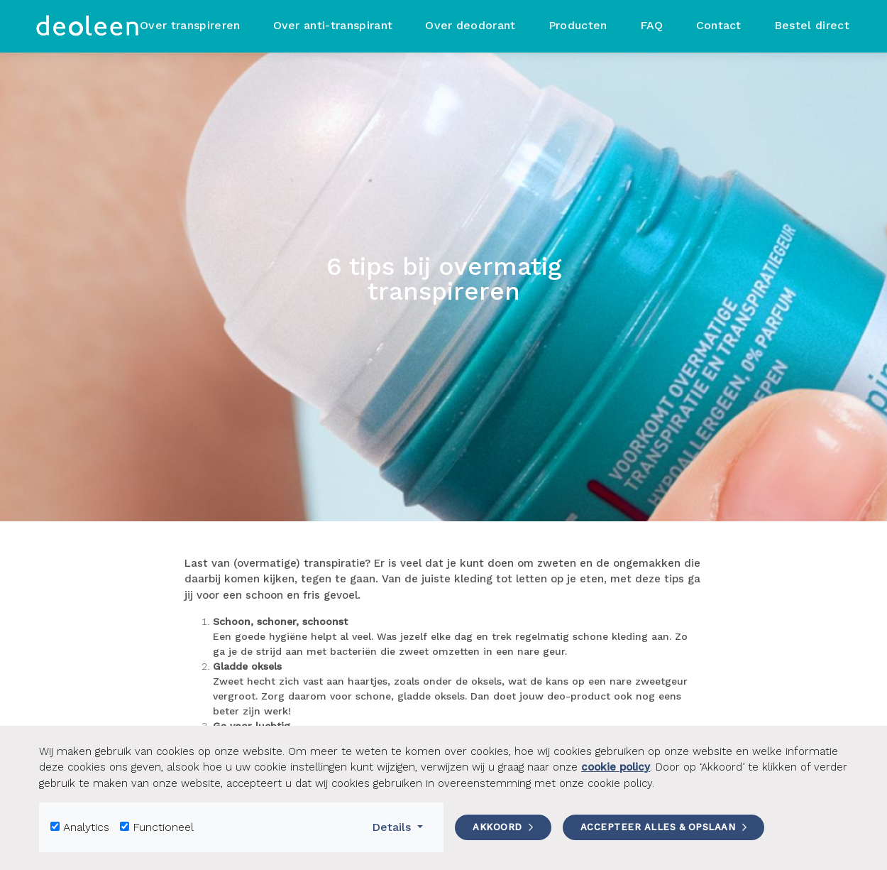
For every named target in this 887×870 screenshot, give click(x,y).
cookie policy (615, 767)
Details (402, 826)
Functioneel (163, 827)
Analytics (86, 827)
